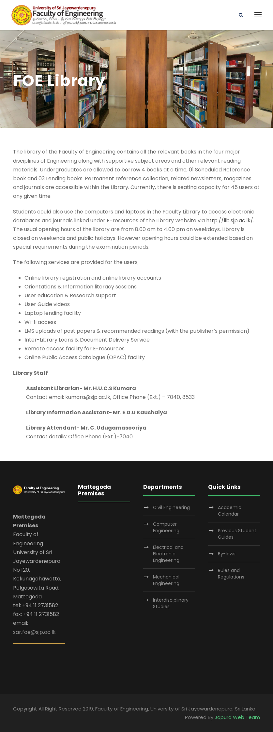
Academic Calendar (229, 510)
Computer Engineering (166, 527)
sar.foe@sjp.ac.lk (34, 632)
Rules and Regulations (231, 573)
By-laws (226, 553)
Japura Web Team (237, 717)
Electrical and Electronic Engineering (168, 554)
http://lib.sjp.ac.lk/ (229, 220)
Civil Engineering (171, 507)
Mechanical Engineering (166, 580)
